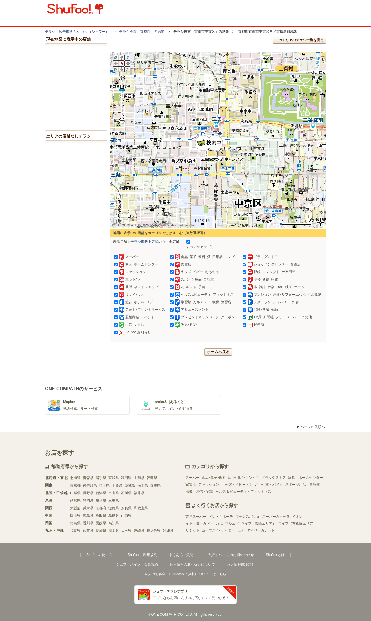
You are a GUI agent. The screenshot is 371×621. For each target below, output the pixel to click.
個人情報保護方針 (241, 564)
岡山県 (75, 516)
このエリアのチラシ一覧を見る (299, 40)
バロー (230, 530)
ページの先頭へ (311, 427)
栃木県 (142, 485)
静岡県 (88, 501)
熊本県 (113, 531)
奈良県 (126, 508)
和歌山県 (141, 508)
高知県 (113, 523)
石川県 (126, 493)
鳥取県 (101, 516)
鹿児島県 (154, 531)
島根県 (113, 516)
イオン (297, 517)
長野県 (88, 493)
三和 (241, 530)
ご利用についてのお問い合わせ (229, 555)
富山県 (113, 493)
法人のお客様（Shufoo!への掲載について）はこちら (185, 574)
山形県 (139, 478)
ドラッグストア (273, 478)
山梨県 (75, 493)
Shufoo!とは (275, 555)
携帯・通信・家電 (199, 492)
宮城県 (113, 478)
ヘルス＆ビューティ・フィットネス (243, 492)
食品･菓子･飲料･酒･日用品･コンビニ (230, 478)
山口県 (126, 516)
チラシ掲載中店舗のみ (147, 242)
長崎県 (101, 531)
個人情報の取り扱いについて (192, 564)
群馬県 (155, 485)
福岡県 (75, 531)
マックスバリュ (247, 517)
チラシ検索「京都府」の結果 (141, 32)
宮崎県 (139, 531)
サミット (192, 530)
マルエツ (232, 523)
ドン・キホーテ (221, 517)
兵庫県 (88, 508)
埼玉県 (104, 485)
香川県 (88, 523)
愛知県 (75, 501)
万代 (219, 523)
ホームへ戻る (218, 352)
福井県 (139, 493)
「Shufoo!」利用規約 (140, 555)
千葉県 (117, 485)
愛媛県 (101, 523)
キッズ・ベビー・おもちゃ (242, 485)
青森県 (88, 478)
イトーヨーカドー (199, 523)
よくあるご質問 (181, 555)
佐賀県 (88, 531)
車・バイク (274, 485)
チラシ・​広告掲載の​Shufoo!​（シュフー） (77, 32)
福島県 (152, 478)
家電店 (191, 485)
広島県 (88, 516)
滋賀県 (113, 508)
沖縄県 (168, 531)
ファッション (208, 485)
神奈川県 (90, 485)
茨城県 (130, 485)
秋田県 (126, 478)
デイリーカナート (261, 530)
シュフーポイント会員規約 (137, 564)
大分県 (126, 531)
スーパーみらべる (276, 517)
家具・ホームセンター (305, 478)
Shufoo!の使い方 (99, 555)
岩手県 (101, 478)
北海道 (75, 478)
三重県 (113, 501)
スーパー (192, 478)
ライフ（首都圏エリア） (297, 523)
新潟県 (101, 493)
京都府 (101, 508)
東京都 (75, 485)
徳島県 (75, 523)
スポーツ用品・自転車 (302, 485)
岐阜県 (101, 501)
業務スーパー (196, 517)
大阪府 (75, 508)
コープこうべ (212, 530)
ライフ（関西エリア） (258, 523)
